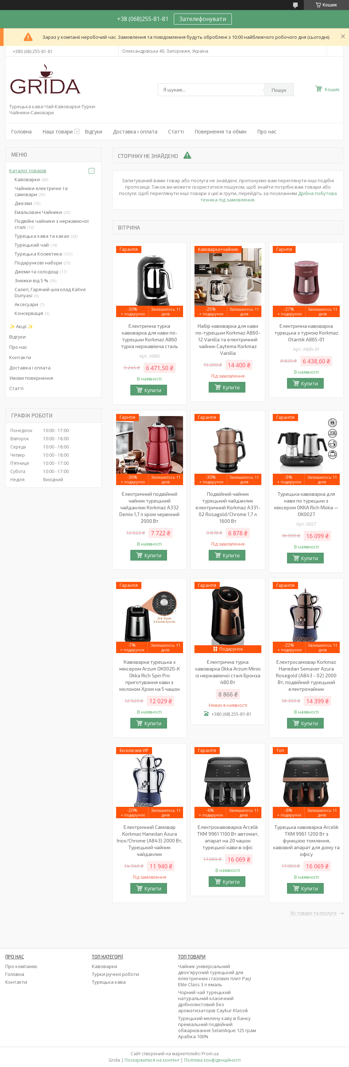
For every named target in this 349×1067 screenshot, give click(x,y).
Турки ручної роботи (115, 974)
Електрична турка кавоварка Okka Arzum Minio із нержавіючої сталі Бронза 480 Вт (228, 672)
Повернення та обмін (220, 131)
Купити (152, 390)
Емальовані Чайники (38, 212)
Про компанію (21, 966)
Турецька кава (109, 982)
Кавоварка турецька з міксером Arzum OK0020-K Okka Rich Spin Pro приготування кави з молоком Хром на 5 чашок (149, 675)
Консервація (29, 313)
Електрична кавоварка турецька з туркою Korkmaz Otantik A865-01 (306, 332)
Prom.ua (210, 1054)
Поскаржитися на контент (152, 1060)
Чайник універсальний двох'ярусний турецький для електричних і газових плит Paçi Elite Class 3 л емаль (214, 975)
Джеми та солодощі (36, 271)
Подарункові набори (38, 262)
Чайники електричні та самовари (41, 191)
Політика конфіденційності (212, 1060)
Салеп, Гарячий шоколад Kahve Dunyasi (50, 292)
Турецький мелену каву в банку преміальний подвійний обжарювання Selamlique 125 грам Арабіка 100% (217, 1027)
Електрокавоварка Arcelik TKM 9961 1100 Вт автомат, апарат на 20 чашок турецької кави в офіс (228, 837)
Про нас (266, 131)
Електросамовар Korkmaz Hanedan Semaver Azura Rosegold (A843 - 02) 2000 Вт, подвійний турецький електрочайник (306, 675)
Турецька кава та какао (42, 236)
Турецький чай (32, 245)
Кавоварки (27, 179)
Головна (21, 131)
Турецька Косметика (38, 254)
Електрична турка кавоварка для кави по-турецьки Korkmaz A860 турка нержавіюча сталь (149, 336)
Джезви (23, 203)
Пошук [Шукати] (279, 90)
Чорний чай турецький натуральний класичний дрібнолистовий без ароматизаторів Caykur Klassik (213, 1001)
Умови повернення (31, 378)
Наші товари (57, 131)
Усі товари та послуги (313, 913)
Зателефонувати (202, 19)
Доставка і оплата (135, 131)
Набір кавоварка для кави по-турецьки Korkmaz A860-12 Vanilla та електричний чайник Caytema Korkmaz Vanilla (228, 339)
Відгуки (93, 131)
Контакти (20, 357)
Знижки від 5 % (31, 280)
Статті (176, 131)
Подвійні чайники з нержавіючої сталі (52, 224)
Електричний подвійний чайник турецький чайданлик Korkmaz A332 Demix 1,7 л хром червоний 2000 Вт (149, 507)
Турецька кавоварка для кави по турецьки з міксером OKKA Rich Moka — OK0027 (306, 504)
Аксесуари (26, 304)
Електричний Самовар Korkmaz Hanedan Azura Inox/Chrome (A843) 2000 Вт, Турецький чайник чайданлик (149, 840)
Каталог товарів (27, 170)
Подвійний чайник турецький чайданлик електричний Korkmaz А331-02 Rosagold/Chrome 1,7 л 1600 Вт (228, 507)
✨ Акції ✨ (21, 326)
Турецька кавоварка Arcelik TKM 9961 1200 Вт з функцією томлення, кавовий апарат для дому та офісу (306, 840)
